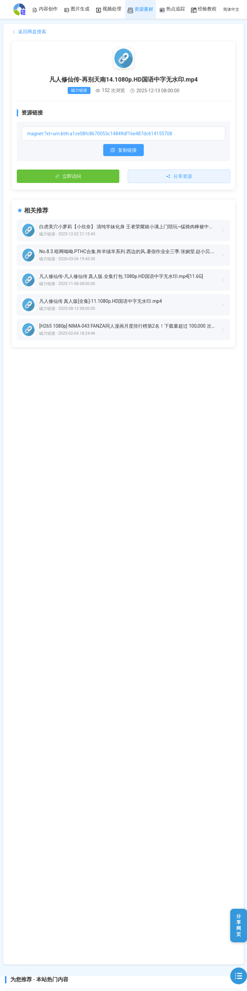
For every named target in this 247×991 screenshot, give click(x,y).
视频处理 (108, 9)
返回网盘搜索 (29, 31)
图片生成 (76, 9)
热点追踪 (172, 9)
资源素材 (140, 9)
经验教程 (204, 9)
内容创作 (45, 9)
